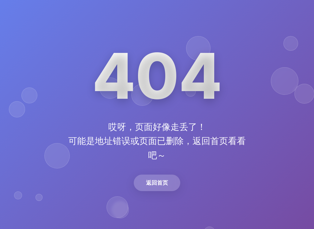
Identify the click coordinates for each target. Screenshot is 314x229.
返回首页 (157, 182)
